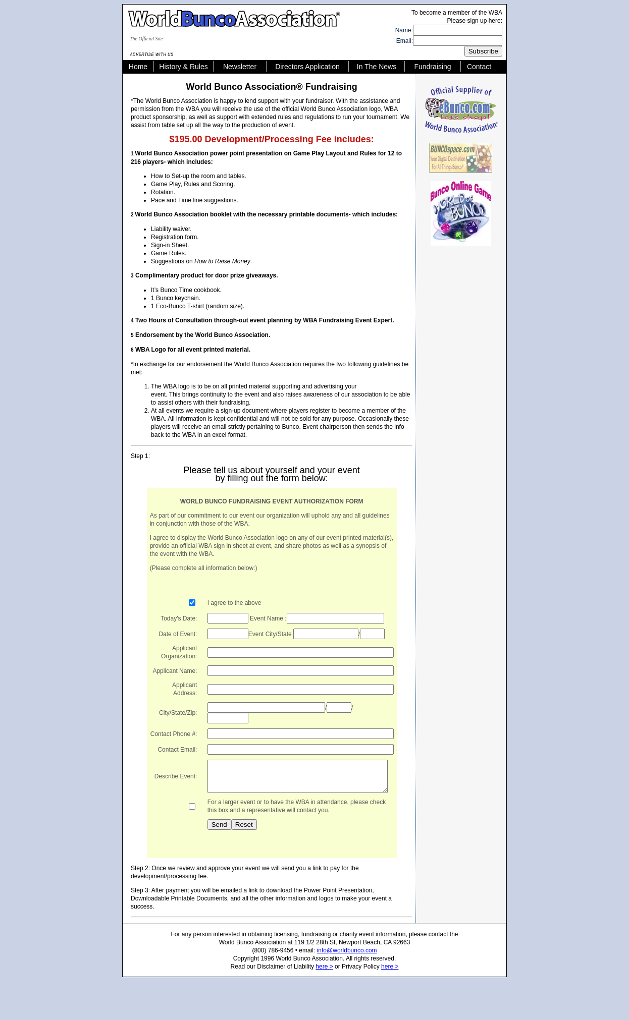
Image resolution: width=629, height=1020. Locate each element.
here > (324, 984)
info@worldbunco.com (347, 968)
